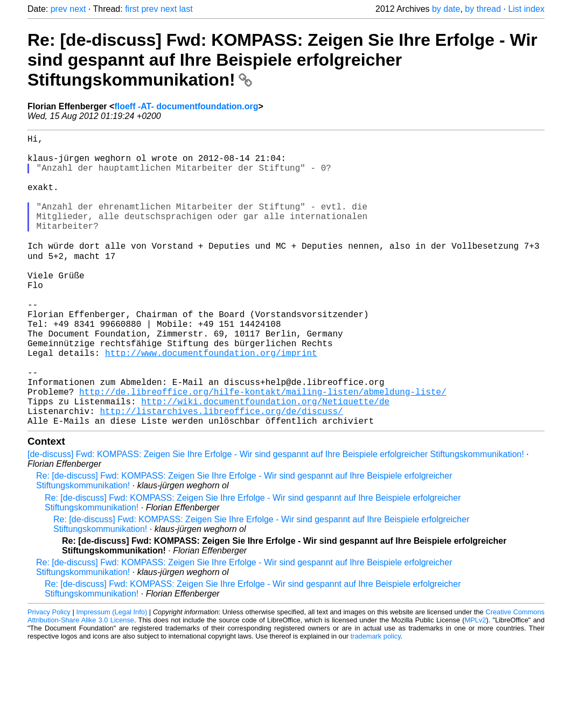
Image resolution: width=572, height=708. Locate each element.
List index (526, 8)
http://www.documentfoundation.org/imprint (211, 401)
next (77, 8)
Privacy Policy (49, 675)
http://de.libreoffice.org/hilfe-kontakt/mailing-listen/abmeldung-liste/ (263, 448)
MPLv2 (475, 683)
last (186, 8)
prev (59, 8)
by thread (483, 8)
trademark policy (376, 700)
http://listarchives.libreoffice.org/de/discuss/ (221, 472)
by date (446, 8)
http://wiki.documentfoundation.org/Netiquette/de (265, 460)
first (132, 8)
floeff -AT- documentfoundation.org (186, 106)
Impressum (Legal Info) (111, 675)
